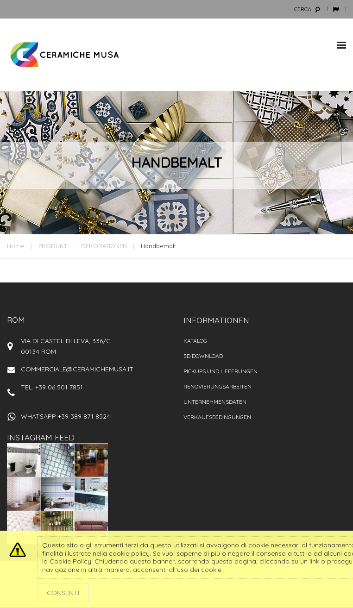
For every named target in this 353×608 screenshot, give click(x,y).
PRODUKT (52, 246)
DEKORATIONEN (104, 246)
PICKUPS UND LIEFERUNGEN (220, 371)
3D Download (203, 355)
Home (16, 246)
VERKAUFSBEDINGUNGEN (217, 417)
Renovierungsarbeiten (217, 386)
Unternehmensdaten (214, 401)
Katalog (195, 340)
